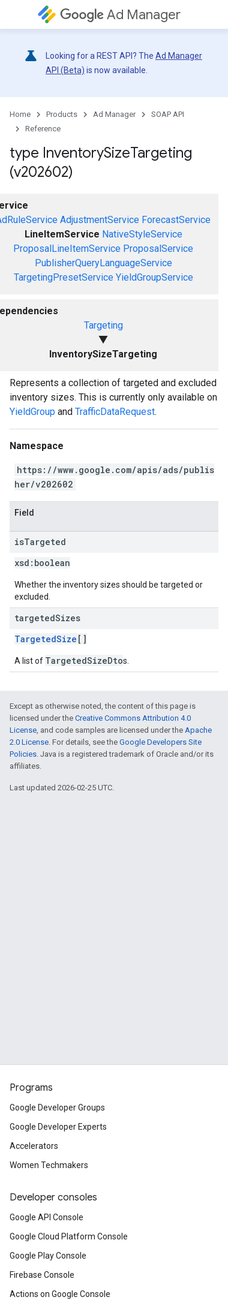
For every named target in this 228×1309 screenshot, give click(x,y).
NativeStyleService (142, 234)
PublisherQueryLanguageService (103, 263)
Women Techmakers (49, 1165)
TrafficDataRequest (115, 411)
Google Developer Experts (58, 1127)
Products (61, 114)
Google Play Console (48, 1255)
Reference (43, 128)
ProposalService (158, 248)
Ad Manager (120, 15)
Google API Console (46, 1217)
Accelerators (34, 1146)
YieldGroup (32, 411)
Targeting (103, 325)
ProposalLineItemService (67, 248)
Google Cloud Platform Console (69, 1236)
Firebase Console (42, 1275)
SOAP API (167, 114)
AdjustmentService (99, 219)
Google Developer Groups (57, 1107)
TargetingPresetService (63, 277)
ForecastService (176, 219)
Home (20, 114)
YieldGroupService (154, 277)
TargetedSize (45, 639)
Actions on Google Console (60, 1294)
